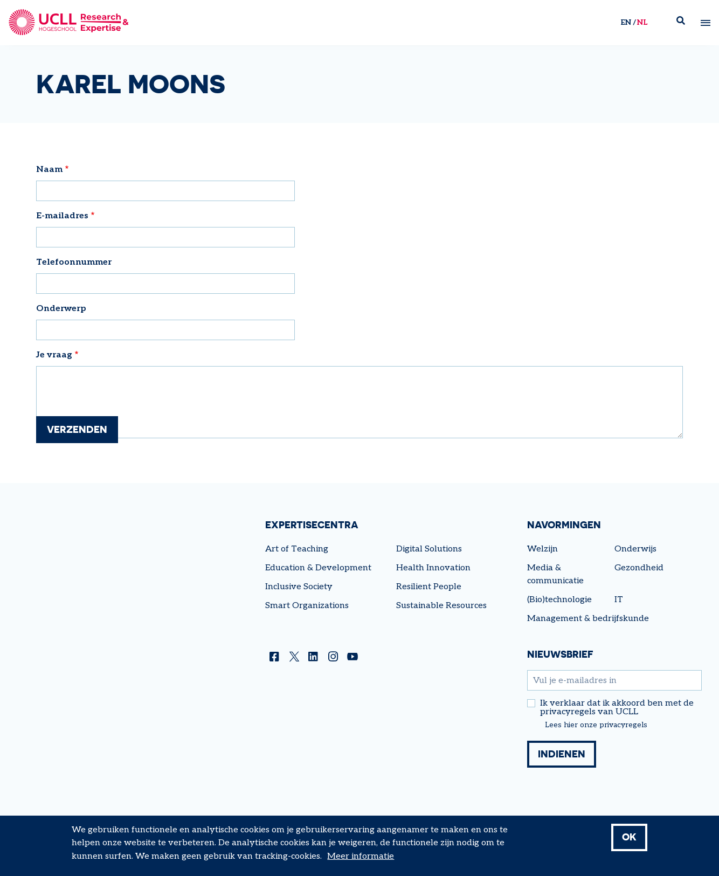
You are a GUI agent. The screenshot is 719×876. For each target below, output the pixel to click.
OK (629, 837)
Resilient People (428, 587)
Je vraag (54, 355)
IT (618, 600)
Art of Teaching (296, 549)
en (625, 22)
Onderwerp (61, 309)
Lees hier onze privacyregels (596, 725)
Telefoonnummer (74, 262)
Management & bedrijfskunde (588, 618)
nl (642, 22)
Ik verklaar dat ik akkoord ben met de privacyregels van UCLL (617, 707)
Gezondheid (638, 568)
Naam (49, 169)
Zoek (684, 23)
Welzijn (542, 549)
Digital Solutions (429, 549)
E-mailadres (62, 216)
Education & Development (318, 568)
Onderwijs (635, 549)
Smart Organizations (307, 606)
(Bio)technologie (559, 600)
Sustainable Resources (441, 606)
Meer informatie (360, 856)
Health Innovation (433, 568)
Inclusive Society (299, 587)
